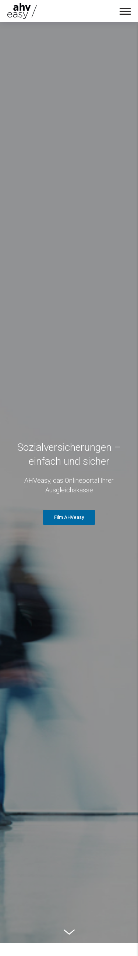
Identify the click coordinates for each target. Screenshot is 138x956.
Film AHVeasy (69, 517)
